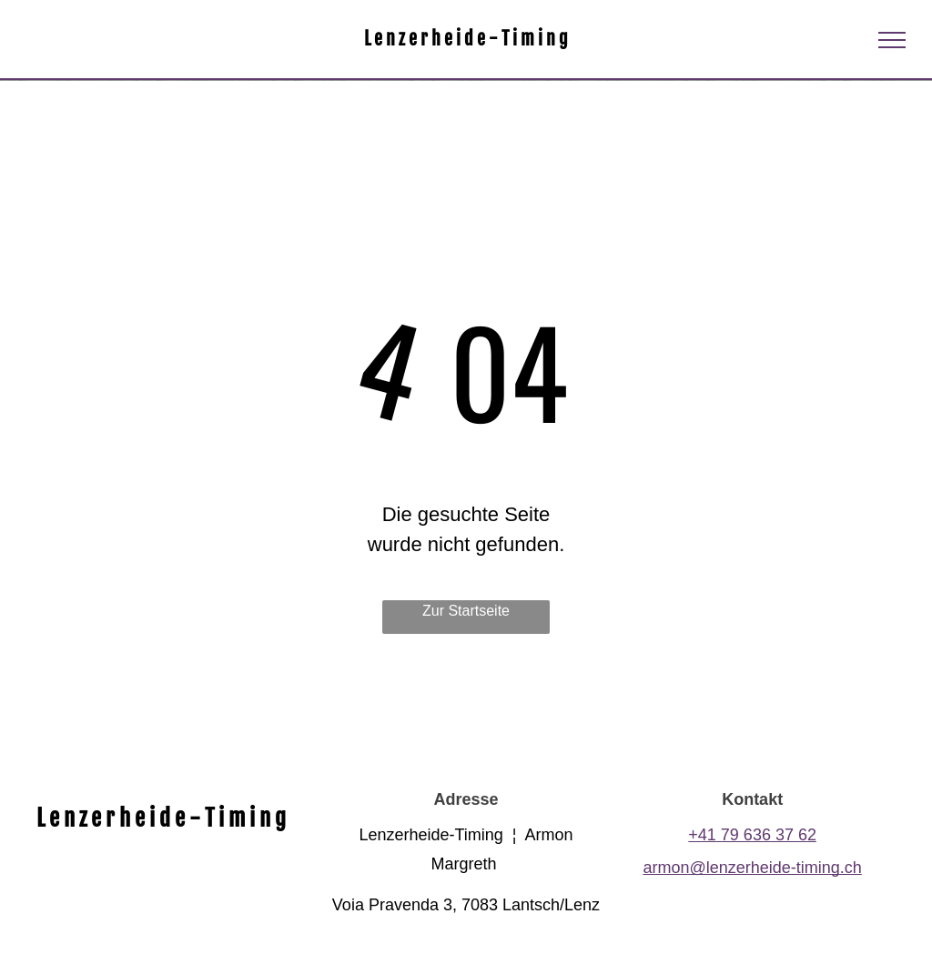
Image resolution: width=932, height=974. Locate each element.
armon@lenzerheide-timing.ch (752, 868)
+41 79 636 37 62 (752, 835)
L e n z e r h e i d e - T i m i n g (466, 38)
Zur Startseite (466, 610)
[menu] (892, 40)
